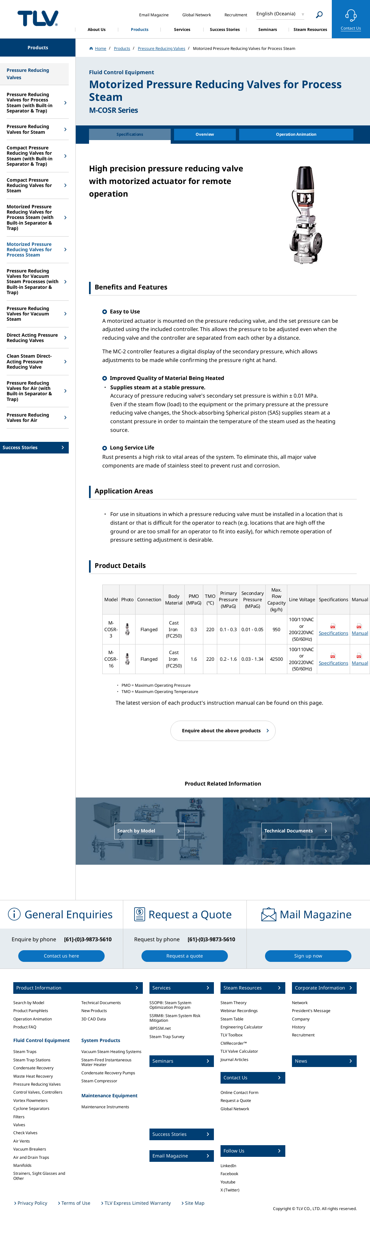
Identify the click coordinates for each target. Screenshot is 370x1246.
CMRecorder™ (234, 1043)
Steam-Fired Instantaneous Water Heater (106, 1062)
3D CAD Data (93, 1019)
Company (301, 1019)
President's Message (311, 1010)
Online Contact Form (239, 1092)
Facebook (229, 1173)
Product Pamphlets (30, 1010)
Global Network (235, 1109)
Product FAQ (24, 1027)
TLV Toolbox (231, 1035)
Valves (19, 1125)
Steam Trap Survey (166, 1036)
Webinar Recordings (239, 1010)
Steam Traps (25, 1051)
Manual (360, 633)
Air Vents (21, 1141)
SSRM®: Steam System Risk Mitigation (174, 1018)
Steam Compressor (99, 1081)
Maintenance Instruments (105, 1107)
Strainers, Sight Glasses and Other (39, 1175)
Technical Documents (101, 1002)
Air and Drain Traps (31, 1157)
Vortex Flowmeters (30, 1100)
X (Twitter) (230, 1190)
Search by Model (28, 1002)
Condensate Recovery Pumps (108, 1073)
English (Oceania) (275, 13)
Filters (19, 1117)
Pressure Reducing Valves (37, 1084)
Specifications (333, 633)
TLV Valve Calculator (239, 1051)
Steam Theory (233, 1002)
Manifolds (22, 1165)
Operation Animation (32, 1019)
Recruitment (303, 1035)
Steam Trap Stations (31, 1060)
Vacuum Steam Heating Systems (111, 1051)
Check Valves (25, 1133)
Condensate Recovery (33, 1068)
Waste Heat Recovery (33, 1076)
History (298, 1027)
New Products (94, 1010)
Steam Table (232, 1019)
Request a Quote (236, 1100)
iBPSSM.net (160, 1028)
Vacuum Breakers (29, 1149)
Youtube (228, 1182)
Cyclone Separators (31, 1108)
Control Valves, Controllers (37, 1092)
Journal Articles (234, 1059)
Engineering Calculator (242, 1027)
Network (300, 1002)
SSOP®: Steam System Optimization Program (170, 1005)
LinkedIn (228, 1165)
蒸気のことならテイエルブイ (37, 18)
